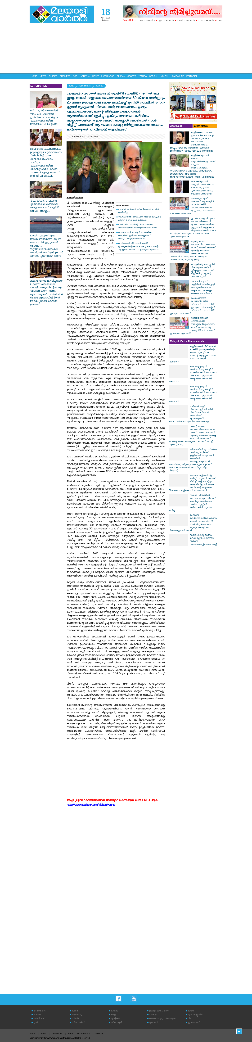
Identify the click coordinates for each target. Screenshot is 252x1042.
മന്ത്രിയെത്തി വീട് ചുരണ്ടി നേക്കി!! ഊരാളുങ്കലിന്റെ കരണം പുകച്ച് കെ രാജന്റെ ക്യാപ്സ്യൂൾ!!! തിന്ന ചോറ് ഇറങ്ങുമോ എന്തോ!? (138, 247)
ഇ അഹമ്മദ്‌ (194, 1022)
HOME (34, 76)
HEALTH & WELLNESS (103, 76)
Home (32, 1033)
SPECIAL (153, 76)
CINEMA (121, 76)
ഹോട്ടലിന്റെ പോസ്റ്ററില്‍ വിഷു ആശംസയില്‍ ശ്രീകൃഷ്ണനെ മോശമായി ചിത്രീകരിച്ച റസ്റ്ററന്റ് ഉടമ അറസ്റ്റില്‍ (202, 271)
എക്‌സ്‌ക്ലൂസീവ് (195, 1015)
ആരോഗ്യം (77, 1015)
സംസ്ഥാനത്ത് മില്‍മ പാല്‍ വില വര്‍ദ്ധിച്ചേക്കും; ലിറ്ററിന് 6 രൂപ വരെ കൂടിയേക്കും (139, 219)
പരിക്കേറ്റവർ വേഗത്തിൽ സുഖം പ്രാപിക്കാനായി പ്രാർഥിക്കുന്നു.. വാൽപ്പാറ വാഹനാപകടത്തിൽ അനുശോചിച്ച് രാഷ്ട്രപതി (46, 116)
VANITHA (85, 76)
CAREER (53, 76)
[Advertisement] (126, 49)
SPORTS (131, 76)
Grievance (98, 1033)
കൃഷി (35, 1022)
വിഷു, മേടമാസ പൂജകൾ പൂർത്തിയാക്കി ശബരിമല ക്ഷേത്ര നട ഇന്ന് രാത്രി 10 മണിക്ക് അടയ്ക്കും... (46, 204)
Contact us (57, 1033)
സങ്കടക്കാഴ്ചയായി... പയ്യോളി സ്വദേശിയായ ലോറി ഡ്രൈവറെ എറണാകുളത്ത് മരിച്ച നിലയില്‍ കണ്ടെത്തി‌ (202, 188)
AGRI (75, 76)
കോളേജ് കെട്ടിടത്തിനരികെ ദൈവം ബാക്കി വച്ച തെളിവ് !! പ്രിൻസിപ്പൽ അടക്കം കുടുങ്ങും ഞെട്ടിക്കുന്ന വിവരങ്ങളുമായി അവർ (193, 523)
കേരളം (99, 86)
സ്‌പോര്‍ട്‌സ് (78, 1022)
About (43, 1033)
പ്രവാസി (153, 1022)
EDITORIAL (191, 76)
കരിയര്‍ (37, 1015)
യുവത (191, 1011)
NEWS (43, 76)
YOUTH (164, 76)
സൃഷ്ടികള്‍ (115, 1018)
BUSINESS (65, 76)
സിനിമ (75, 1018)
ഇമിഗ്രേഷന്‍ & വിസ (159, 1011)
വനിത (75, 1011)
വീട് (190, 1018)
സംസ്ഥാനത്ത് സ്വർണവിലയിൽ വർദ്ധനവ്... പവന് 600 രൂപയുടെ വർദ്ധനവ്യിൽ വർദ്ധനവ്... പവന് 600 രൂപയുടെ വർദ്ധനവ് (192, 306)
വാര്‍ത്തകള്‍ (84, 86)
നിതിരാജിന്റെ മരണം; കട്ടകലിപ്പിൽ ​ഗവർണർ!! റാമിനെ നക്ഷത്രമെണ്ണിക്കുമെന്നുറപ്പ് (203, 540)
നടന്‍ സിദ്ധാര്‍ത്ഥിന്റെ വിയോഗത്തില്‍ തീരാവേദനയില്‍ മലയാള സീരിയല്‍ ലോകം (138, 226)
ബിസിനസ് (39, 1018)
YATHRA (143, 76)
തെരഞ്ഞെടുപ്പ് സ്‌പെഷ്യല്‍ (162, 1018)
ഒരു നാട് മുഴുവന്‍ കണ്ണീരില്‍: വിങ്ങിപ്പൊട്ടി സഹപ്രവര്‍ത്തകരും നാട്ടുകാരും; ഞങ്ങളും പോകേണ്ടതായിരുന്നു (202, 287)
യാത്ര (113, 1015)
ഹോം (71, 86)
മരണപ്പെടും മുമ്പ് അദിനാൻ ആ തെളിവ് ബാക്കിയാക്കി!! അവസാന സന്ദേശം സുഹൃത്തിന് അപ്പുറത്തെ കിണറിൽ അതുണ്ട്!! (192, 206)
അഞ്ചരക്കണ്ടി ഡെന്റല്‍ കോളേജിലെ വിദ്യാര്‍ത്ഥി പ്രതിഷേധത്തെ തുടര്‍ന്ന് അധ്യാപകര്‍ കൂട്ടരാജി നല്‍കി (135, 236)
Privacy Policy (83, 1033)
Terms (70, 1033)
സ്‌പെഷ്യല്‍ (116, 1022)
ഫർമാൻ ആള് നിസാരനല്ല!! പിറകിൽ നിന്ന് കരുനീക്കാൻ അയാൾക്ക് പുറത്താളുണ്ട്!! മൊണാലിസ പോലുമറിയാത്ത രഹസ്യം (191, 414)
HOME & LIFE (177, 76)
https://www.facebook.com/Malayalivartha (90, 805)
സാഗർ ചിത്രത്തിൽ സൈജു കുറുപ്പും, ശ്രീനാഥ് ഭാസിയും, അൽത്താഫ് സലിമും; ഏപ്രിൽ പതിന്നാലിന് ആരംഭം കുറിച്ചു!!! (192, 503)
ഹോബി (114, 1011)
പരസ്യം (153, 1015)
